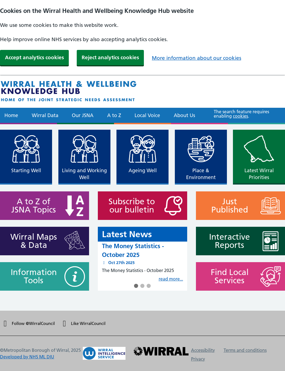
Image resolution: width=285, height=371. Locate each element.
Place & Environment (201, 174)
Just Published (227, 205)
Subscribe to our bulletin (129, 205)
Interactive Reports (227, 241)
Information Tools (31, 276)
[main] (142, 217)
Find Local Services (227, 276)
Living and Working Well (84, 174)
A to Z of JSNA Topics (31, 205)
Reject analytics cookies (110, 57)
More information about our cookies (196, 58)
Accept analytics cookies (34, 57)
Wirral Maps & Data (31, 241)
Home (11, 115)
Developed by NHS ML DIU (27, 356)
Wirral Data (45, 115)
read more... (171, 279)
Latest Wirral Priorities (259, 174)
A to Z (114, 115)
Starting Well (26, 170)
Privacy (198, 359)
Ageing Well (142, 170)
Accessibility (203, 350)
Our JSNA (82, 115)
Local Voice (147, 115)
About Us (184, 115)
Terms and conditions (245, 350)
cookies (240, 116)
